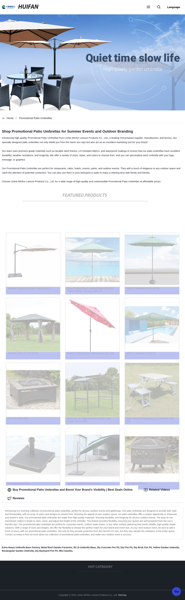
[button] (148, 7)
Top (176, 591)
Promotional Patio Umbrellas (35, 118)
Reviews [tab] (15, 498)
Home (10, 118)
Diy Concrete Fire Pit (108, 547)
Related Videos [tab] (157, 490)
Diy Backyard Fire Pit (46, 551)
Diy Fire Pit (126, 547)
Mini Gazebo (65, 551)
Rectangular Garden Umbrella (18, 551)
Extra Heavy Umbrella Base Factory (21, 547)
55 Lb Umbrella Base (84, 547)
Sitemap (122, 595)
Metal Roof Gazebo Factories (56, 547)
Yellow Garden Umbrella (166, 547)
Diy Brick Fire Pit (143, 547)
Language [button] (173, 7)
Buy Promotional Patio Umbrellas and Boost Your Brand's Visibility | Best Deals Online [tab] (69, 490)
